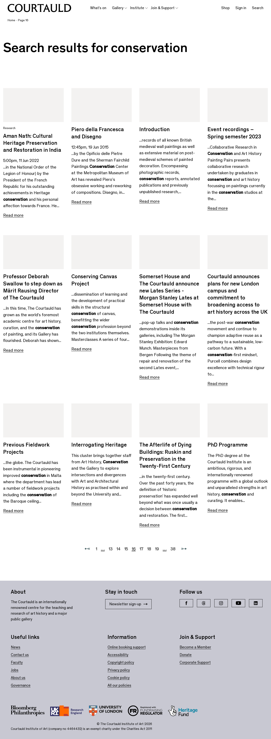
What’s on (98, 8)
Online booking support (127, 647)
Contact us (20, 654)
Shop (225, 8)
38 (173, 548)
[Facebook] (186, 603)
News (15, 647)
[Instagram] (221, 603)
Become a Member (195, 647)
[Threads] (203, 603)
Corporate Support (195, 662)
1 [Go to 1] (96, 548)
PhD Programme (227, 444)
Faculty (17, 662)
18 (149, 548)
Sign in (240, 8)
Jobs (14, 670)
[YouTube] (238, 603)
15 (126, 548)
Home (11, 20)
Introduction (154, 129)
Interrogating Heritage (99, 444)
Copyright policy (121, 662)
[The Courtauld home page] (39, 8)
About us (18, 677)
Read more (13, 215)
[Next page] (183, 549)
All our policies (119, 685)
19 (157, 548)
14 (118, 548)
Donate (186, 654)
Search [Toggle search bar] (257, 8)
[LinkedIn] (256, 603)
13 (111, 548)
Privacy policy (119, 670)
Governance (20, 685)
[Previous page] (87, 549)
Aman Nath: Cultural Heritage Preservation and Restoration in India (32, 143)
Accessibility (118, 654)
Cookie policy (119, 677)
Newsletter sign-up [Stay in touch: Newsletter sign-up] (128, 604)
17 (141, 548)
